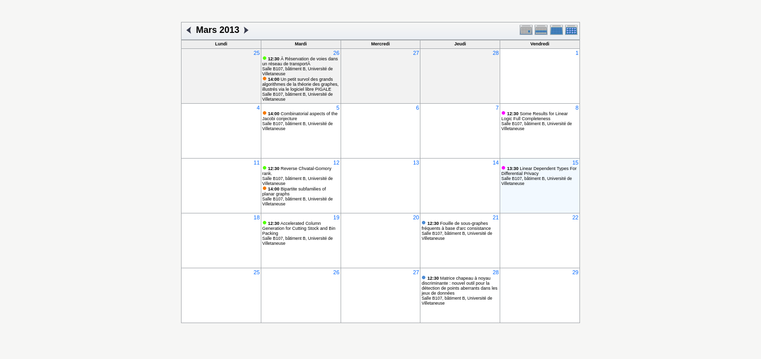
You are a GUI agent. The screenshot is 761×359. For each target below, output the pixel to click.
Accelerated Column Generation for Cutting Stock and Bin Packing (299, 228)
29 (575, 272)
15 (575, 163)
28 (496, 53)
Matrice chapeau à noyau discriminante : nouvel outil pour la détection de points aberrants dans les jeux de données (459, 286)
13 (416, 163)
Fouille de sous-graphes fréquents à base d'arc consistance (456, 226)
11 (257, 163)
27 (416, 53)
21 (496, 217)
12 (336, 163)
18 (257, 217)
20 (416, 217)
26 (336, 53)
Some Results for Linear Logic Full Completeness (534, 116)
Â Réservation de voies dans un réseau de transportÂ (300, 61)
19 (336, 217)
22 (575, 217)
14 (496, 163)
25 (257, 53)
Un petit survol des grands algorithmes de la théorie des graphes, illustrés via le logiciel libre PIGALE (300, 84)
